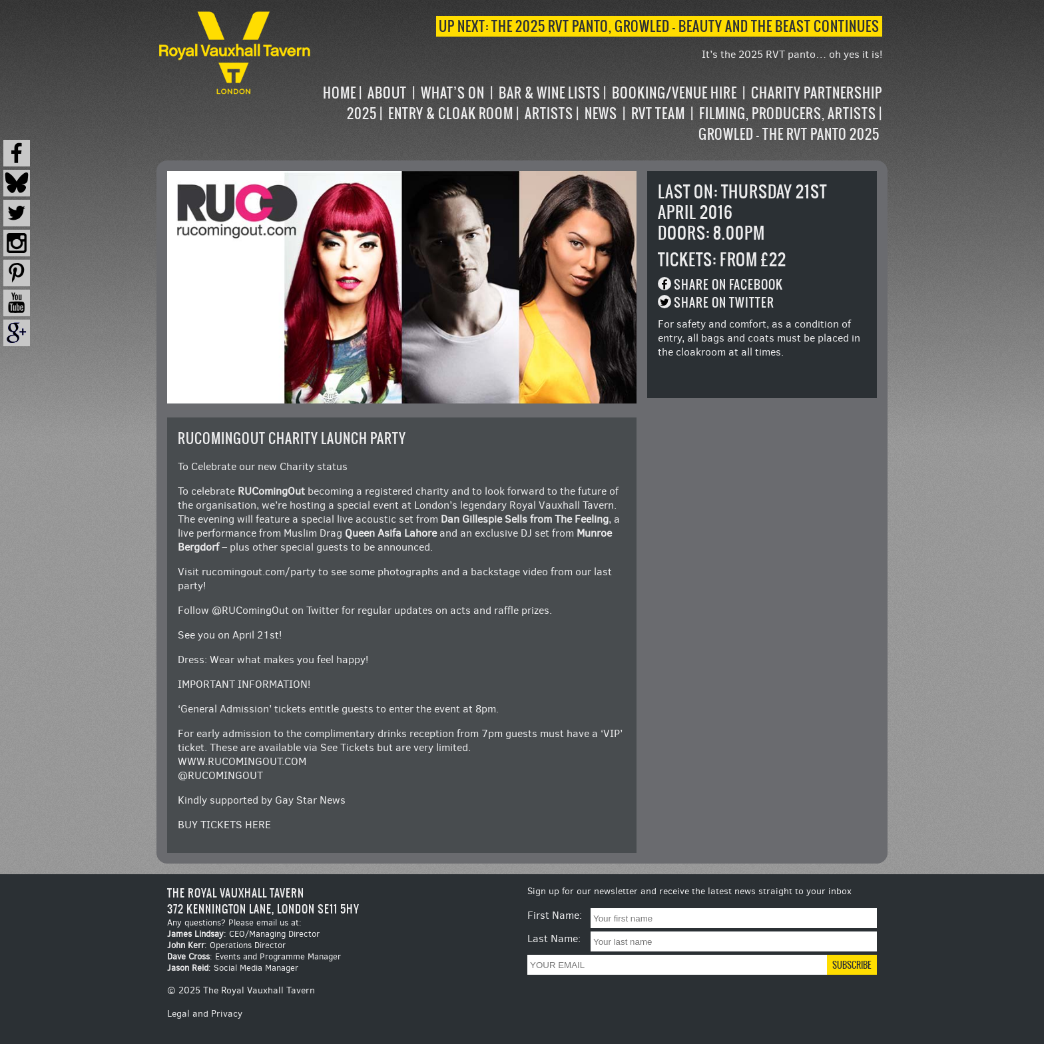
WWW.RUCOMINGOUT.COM (242, 761)
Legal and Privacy (204, 1013)
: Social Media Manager (232, 967)
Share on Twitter (724, 303)
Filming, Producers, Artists (787, 113)
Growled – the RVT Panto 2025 (789, 134)
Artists (549, 113)
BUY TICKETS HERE (224, 825)
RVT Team (658, 113)
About (387, 93)
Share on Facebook (728, 285)
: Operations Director (226, 945)
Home (339, 93)
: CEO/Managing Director (243, 933)
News (601, 113)
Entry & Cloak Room (450, 113)
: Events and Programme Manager (254, 956)
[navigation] (598, 113)
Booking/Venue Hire (674, 93)
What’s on (453, 93)
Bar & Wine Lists (550, 93)
